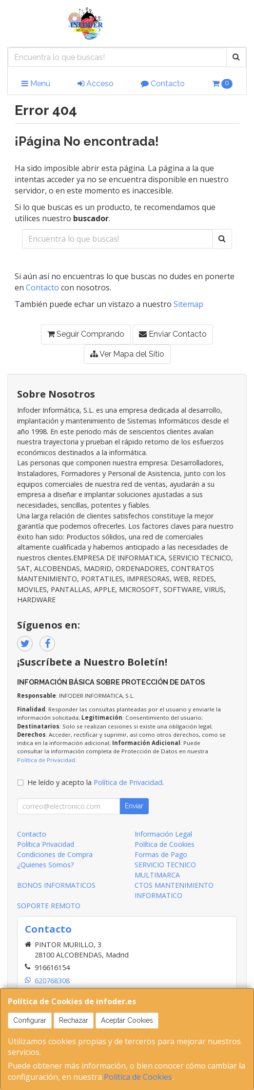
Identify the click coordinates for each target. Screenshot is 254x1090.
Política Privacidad (45, 844)
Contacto (163, 83)
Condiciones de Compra (55, 854)
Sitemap (188, 304)
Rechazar (73, 1020)
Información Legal (163, 834)
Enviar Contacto (173, 334)
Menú (35, 83)
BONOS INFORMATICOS (56, 885)
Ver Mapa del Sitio (127, 354)
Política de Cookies (138, 1076)
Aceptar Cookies (127, 1020)
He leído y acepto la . (95, 782)
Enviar (134, 806)
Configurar (29, 1020)
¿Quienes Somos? (45, 864)
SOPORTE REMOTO (48, 905)
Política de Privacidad (46, 760)
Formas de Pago (161, 854)
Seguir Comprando (85, 334)
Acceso (96, 83)
